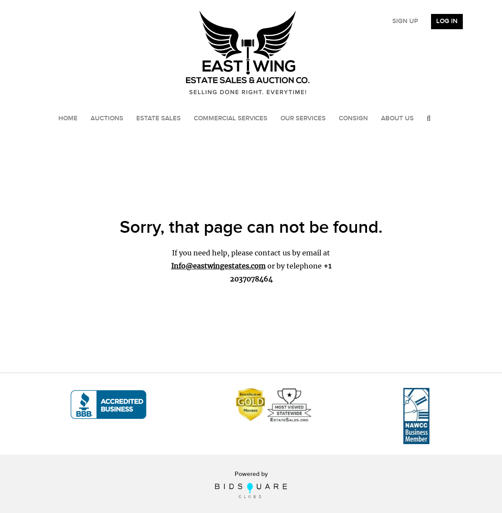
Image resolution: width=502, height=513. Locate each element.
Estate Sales (158, 118)
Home (67, 118)
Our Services (303, 118)
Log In (447, 21)
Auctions (107, 118)
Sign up (405, 21)
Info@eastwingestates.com (218, 266)
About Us (397, 118)
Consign (353, 118)
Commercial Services (231, 118)
